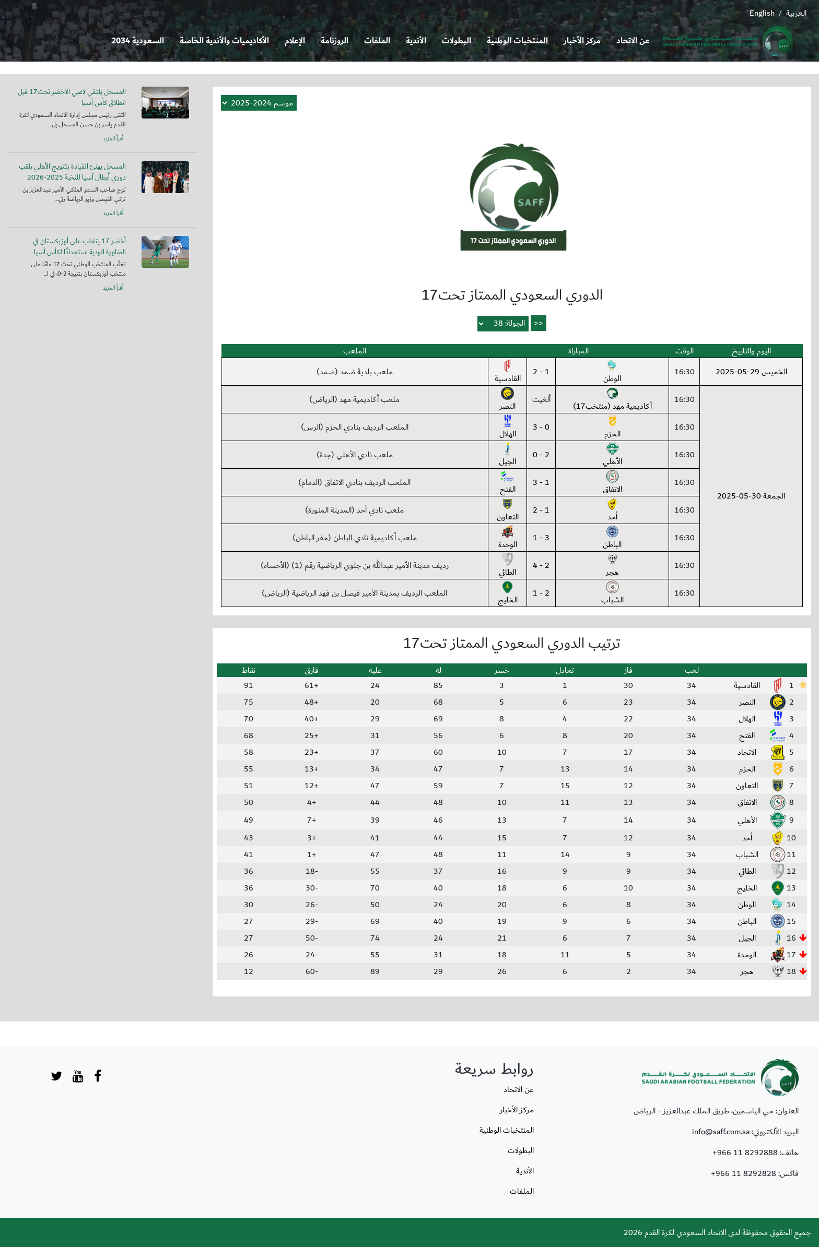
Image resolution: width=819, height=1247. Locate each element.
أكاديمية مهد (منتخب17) (612, 400)
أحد (612, 510)
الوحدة (507, 538)
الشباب (612, 593)
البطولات (456, 41)
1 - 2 (541, 371)
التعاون (508, 510)
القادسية (508, 372)
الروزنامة (334, 41)
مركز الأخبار (582, 41)
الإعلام (295, 41)
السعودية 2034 (137, 41)
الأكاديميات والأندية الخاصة (224, 41)
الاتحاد (747, 752)
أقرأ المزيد (113, 139)
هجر (612, 566)
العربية (796, 13)
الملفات (377, 41)
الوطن (612, 372)
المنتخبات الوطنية (517, 41)
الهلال (507, 427)
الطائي (507, 566)
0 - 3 (541, 427)
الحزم (612, 427)
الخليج (508, 593)
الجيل (507, 455)
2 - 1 (541, 593)
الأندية (416, 41)
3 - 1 (541, 537)
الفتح (508, 483)
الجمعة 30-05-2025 (751, 496)
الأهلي (612, 455)
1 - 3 (541, 482)
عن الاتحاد (633, 41)
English (762, 13)
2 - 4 (541, 565)
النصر (507, 400)
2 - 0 (541, 454)
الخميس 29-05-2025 (751, 371)
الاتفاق (612, 483)
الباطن (612, 538)
